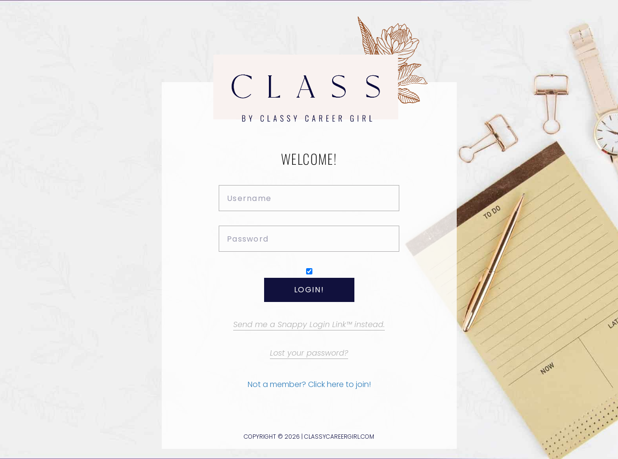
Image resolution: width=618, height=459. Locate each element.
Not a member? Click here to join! (309, 384)
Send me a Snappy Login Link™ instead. (309, 324)
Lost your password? (309, 353)
